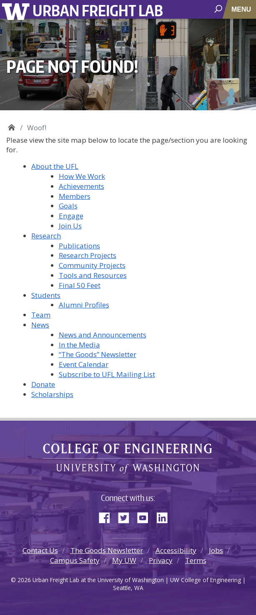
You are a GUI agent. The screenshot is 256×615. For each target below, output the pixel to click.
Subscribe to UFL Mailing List (107, 374)
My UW (124, 560)
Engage (71, 216)
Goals (68, 206)
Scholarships (52, 394)
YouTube (146, 516)
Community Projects (92, 265)
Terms (195, 560)
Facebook (107, 516)
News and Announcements (102, 335)
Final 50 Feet (79, 285)
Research (46, 236)
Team (40, 315)
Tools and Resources (93, 275)
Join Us (70, 226)
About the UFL (54, 166)
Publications (79, 245)
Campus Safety (75, 560)
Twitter (127, 516)
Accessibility (176, 550)
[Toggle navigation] (242, 9)
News (40, 325)
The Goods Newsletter (106, 550)
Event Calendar (83, 364)
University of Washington (17, 10)
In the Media (79, 345)
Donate (43, 384)
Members (74, 196)
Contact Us (40, 550)
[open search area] (219, 9)
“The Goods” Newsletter (97, 354)
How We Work (82, 176)
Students (45, 295)
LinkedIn (165, 516)
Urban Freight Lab (98, 10)
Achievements (81, 186)
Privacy (161, 560)
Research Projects (87, 255)
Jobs (216, 550)
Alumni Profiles (84, 305)
